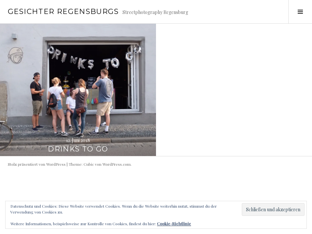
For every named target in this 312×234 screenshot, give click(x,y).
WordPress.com (116, 164)
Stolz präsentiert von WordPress (37, 164)
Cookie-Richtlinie (174, 223)
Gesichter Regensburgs (63, 11)
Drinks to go (78, 149)
